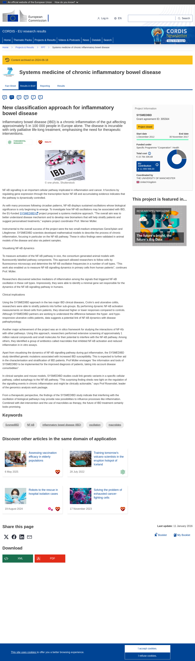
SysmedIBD (12, 424)
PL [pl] (40, 97)
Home (7, 40)
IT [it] (33, 97)
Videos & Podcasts (69, 40)
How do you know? (66, 2)
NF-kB (30, 424)
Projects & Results (45, 40)
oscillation (94, 424)
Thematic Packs (23, 40)
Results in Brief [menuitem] (27, 86)
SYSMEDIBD (28, 213)
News (86, 40)
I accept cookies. (147, 648)
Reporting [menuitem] (45, 86)
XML (20, 558)
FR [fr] (26, 97)
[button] (118, 18)
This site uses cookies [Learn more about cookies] (24, 652)
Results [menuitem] (61, 86)
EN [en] (11, 97)
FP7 (43, 47)
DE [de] (4, 97)
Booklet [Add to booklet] (161, 534)
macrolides (115, 424)
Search (107, 40)
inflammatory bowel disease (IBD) (62, 424)
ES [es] (19, 97)
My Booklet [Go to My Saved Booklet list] (182, 535)
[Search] (184, 18)
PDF (52, 558)
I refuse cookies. (147, 655)
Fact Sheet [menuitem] (10, 86)
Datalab (96, 40)
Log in (102, 18)
